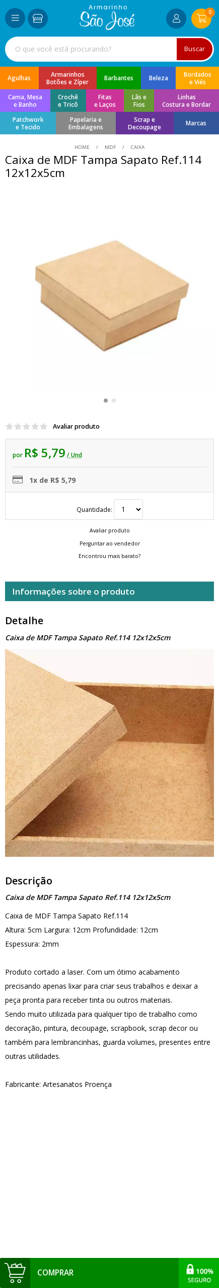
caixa (136, 147)
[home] (107, 27)
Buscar (194, 49)
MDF (110, 147)
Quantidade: (110, 509)
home (83, 147)
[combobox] (109, 49)
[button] (106, 401)
